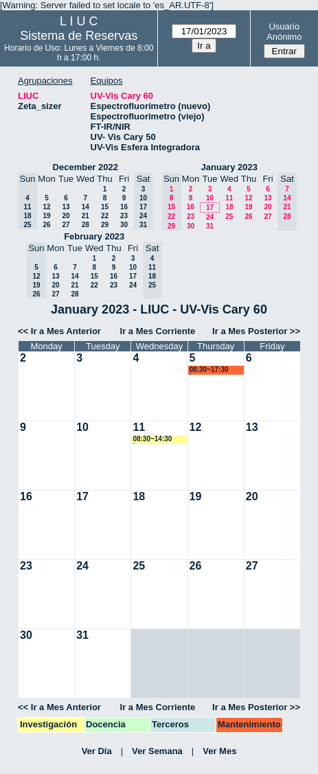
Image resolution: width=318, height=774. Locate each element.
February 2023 (94, 236)
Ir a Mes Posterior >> (256, 331)
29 (105, 224)
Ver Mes (219, 751)
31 (210, 226)
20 (65, 216)
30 (124, 224)
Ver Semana (157, 751)
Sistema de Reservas (78, 36)
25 (229, 216)
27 (65, 224)
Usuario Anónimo (284, 31)
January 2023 (229, 167)
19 (46, 216)
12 (46, 207)
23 (124, 216)
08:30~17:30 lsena (209, 370)
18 (229, 207)
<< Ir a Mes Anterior (59, 331)
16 (124, 207)
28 (85, 224)
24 (210, 217)
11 (229, 198)
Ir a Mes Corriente (158, 331)
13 (65, 207)
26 (46, 224)
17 (210, 207)
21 (85, 216)
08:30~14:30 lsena (152, 439)
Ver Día (97, 751)
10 (210, 198)
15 (105, 207)
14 (85, 207)
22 (105, 216)
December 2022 (85, 167)
